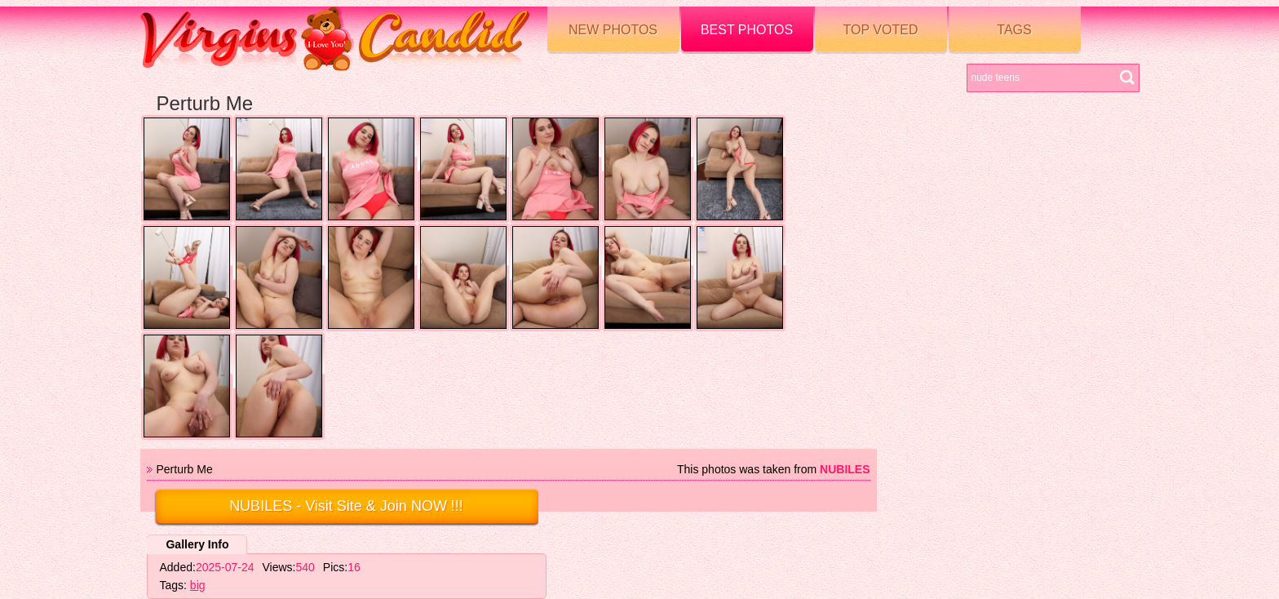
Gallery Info (197, 544)
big (198, 585)
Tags (1014, 30)
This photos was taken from (773, 469)
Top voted (880, 30)
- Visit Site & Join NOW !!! (346, 506)
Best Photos (747, 30)
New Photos (613, 30)
